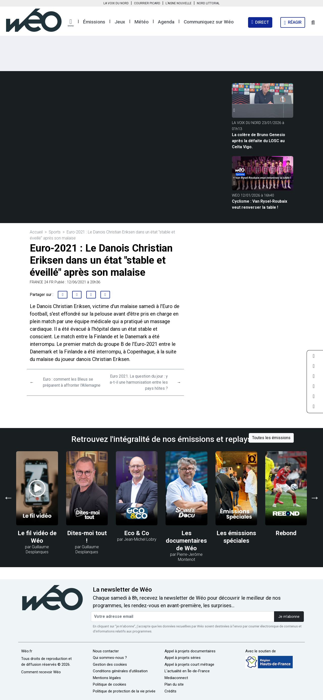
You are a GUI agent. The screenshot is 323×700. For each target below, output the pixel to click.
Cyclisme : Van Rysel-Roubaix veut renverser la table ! (259, 204)
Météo (141, 22)
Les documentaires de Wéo (186, 541)
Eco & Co (136, 533)
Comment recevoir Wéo (41, 672)
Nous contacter (106, 651)
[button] (71, 22)
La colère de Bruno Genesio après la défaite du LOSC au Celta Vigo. (258, 140)
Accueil (36, 232)
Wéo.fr (26, 651)
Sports (55, 232)
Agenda (166, 22)
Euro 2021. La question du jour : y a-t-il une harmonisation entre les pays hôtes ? (139, 382)
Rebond (286, 533)
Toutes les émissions (271, 437)
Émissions (94, 22)
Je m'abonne (289, 617)
